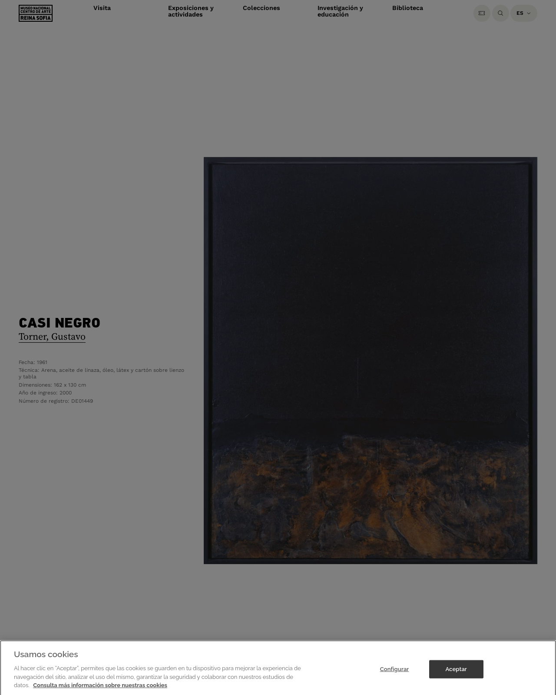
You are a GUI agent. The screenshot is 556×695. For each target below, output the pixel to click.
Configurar (394, 672)
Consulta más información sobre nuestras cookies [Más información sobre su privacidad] (100, 688)
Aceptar (456, 672)
